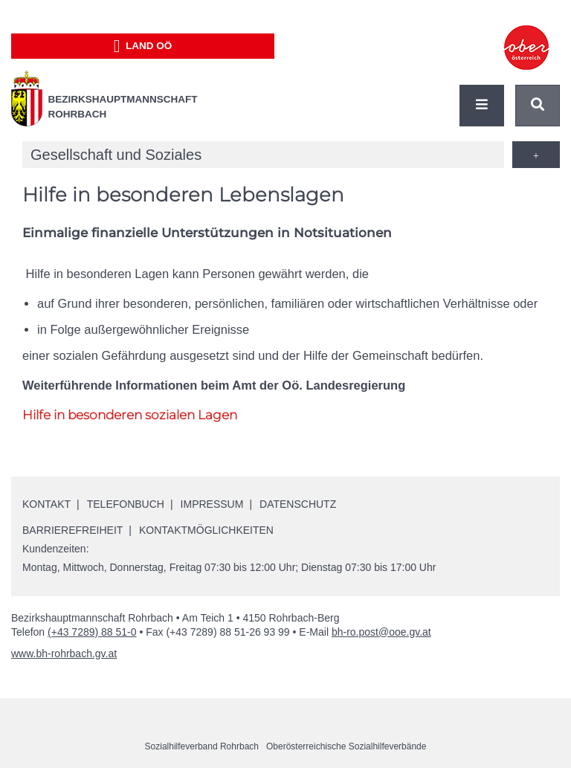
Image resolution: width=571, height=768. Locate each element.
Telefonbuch (125, 504)
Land (143, 46)
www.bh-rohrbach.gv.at (64, 653)
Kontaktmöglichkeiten (206, 530)
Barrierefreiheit (72, 530)
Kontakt (46, 504)
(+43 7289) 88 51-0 (92, 632)
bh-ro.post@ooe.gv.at (381, 632)
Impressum (212, 504)
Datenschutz (297, 504)
